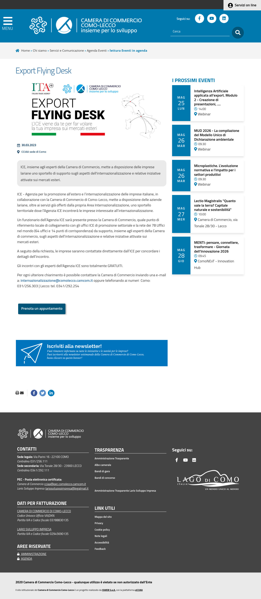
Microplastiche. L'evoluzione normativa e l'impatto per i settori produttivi (216, 170)
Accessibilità (102, 542)
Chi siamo (40, 50)
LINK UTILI (105, 508)
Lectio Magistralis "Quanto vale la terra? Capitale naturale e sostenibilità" (215, 205)
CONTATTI (26, 449)
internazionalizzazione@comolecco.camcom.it (57, 280)
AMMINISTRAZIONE (31, 554)
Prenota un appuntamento (41, 308)
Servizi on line (245, 5)
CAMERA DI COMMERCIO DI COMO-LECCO (44, 511)
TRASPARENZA (109, 450)
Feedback (100, 549)
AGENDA (24, 558)
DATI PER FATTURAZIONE (42, 503)
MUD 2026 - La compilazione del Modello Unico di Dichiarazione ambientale (216, 135)
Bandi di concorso (105, 478)
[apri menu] (13, 26)
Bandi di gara (102, 471)
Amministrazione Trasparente (112, 458)
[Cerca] (200, 31)
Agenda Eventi (97, 50)
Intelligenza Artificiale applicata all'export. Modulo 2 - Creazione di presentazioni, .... (215, 97)
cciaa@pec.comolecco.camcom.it (65, 484)
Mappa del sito (103, 517)
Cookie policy (102, 530)
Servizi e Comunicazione (67, 50)
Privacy (99, 523)
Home (25, 50)
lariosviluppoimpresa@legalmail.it (66, 488)
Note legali (101, 536)
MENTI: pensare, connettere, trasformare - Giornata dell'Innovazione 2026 (216, 247)
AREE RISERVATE (34, 546)
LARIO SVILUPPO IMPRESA (34, 529)
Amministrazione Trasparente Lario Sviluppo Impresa (125, 491)
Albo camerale (103, 465)
